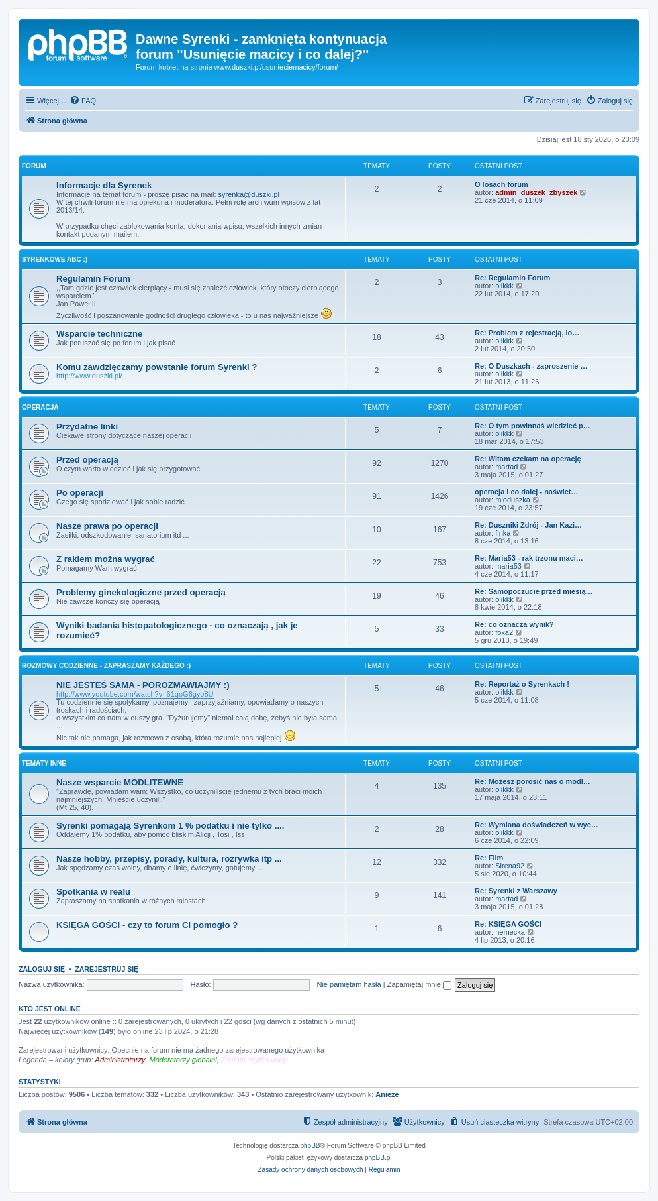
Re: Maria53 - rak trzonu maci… (529, 558)
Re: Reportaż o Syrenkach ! (522, 684)
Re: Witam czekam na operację (528, 459)
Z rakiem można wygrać (105, 559)
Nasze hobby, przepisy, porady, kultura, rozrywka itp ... (169, 859)
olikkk (504, 286)
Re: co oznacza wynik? (514, 624)
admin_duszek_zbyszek (536, 192)
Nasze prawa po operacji (107, 526)
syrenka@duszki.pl (248, 194)
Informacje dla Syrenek (104, 185)
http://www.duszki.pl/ (89, 376)
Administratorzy (120, 1060)
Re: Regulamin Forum (512, 278)
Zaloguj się (42, 969)
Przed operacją (87, 460)
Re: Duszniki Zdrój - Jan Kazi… (528, 525)
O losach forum (501, 184)
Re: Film (489, 858)
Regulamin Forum (93, 279)
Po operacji (79, 493)
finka (502, 533)
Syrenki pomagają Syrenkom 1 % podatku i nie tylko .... (170, 825)
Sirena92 (509, 866)
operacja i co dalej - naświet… (527, 492)
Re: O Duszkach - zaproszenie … (531, 366)
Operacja (40, 407)
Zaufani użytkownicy (254, 1060)
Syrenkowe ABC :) (54, 259)
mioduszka (512, 500)
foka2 (504, 632)
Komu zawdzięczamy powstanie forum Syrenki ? (156, 367)
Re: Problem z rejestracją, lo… (527, 333)
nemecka (510, 932)
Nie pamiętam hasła (348, 984)
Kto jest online (50, 1009)
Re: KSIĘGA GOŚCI (508, 924)
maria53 (508, 566)
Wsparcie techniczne (99, 334)
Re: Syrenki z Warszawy (516, 891)
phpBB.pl (378, 1157)
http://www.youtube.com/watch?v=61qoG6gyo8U (135, 694)
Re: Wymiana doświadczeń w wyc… (536, 825)
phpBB (310, 1145)
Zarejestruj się (106, 969)
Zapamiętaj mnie (419, 984)
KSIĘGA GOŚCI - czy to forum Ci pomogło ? (147, 925)
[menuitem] (83, 101)
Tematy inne (44, 763)
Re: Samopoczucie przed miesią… (534, 591)
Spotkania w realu (93, 892)
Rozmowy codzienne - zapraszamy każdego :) (106, 665)
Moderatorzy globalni (183, 1060)
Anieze (387, 1094)
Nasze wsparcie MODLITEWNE (119, 782)
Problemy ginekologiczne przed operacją (141, 592)
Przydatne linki (87, 426)
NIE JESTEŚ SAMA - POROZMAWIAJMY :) (143, 685)
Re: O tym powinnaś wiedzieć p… (532, 425)
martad (506, 467)
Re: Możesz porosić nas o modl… (532, 781)
